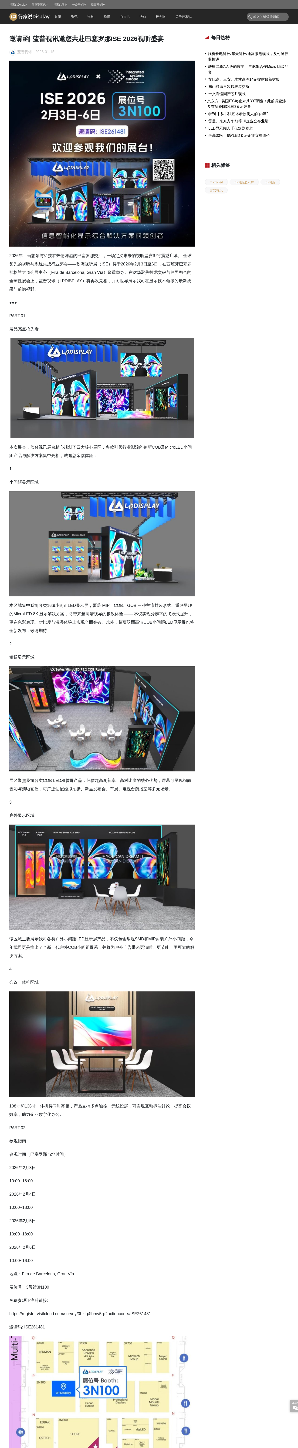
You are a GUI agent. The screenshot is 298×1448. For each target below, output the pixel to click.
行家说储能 (60, 4)
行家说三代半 (40, 4)
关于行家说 (183, 17)
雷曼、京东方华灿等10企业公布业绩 (238, 121)
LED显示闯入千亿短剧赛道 (230, 128)
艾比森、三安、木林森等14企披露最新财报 (244, 79)
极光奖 (161, 17)
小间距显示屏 (244, 182)
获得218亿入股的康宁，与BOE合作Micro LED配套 (248, 69)
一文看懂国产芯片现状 (227, 94)
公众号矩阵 (79, 4)
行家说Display (18, 4)
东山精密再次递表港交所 (228, 87)
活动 (142, 17)
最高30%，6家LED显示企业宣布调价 (239, 136)
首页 (58, 17)
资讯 (74, 17)
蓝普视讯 (216, 190)
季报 (107, 17)
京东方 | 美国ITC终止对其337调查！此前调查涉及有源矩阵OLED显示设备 (246, 104)
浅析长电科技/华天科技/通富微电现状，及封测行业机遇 (248, 56)
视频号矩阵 (98, 4)
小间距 (270, 182)
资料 (90, 17)
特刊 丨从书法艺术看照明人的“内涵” (238, 114)
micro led (216, 182)
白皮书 (125, 17)
